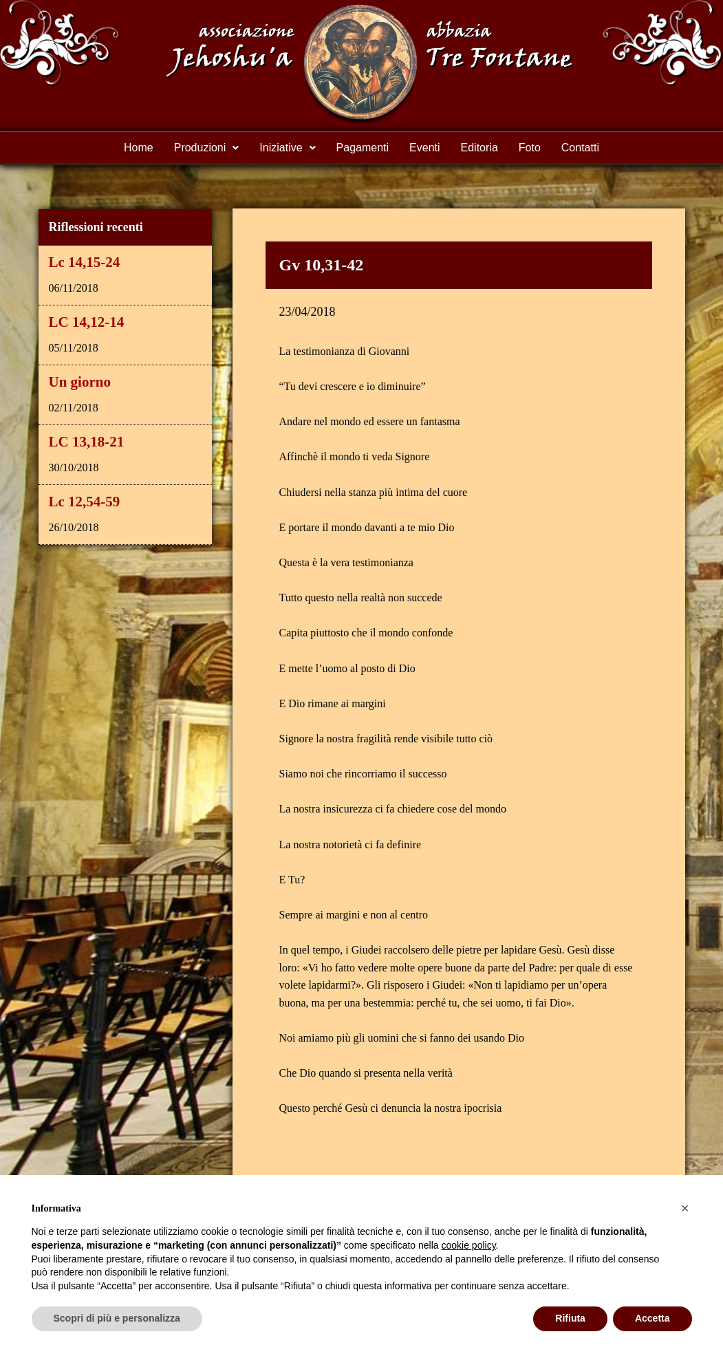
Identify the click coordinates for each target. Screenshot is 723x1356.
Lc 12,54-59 (84, 501)
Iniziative (287, 147)
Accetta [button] (652, 1318)
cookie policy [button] (468, 1245)
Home (138, 147)
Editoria (479, 147)
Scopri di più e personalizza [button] (117, 1318)
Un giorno (80, 382)
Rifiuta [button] (570, 1318)
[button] (207, 148)
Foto (530, 147)
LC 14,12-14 (87, 322)
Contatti (580, 147)
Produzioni (206, 147)
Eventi (424, 147)
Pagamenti (362, 147)
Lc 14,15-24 (84, 262)
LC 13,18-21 (87, 441)
